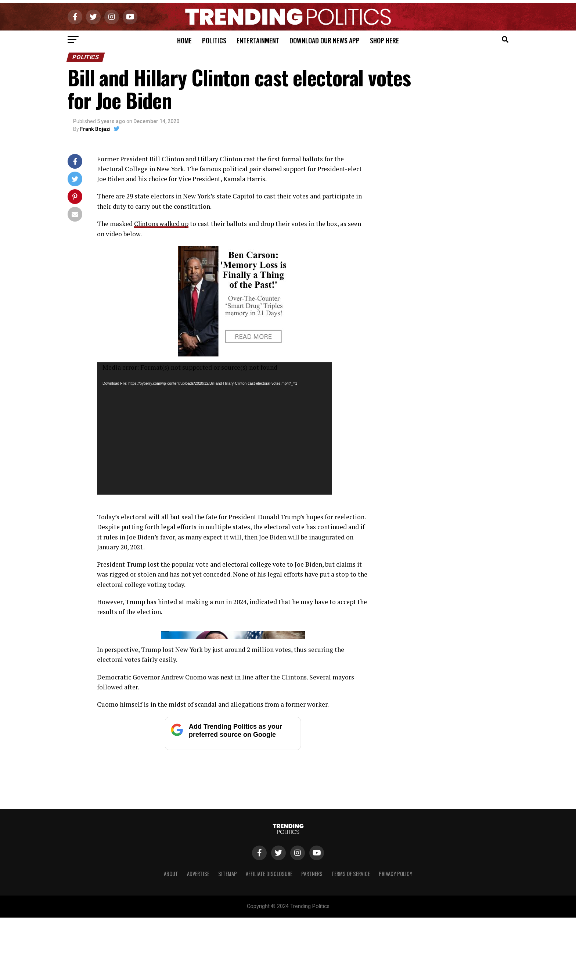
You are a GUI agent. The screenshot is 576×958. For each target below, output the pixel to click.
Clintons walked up (162, 223)
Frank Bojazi (95, 129)
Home (184, 40)
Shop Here (384, 40)
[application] (214, 428)
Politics (214, 40)
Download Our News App (324, 40)
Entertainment (258, 40)
